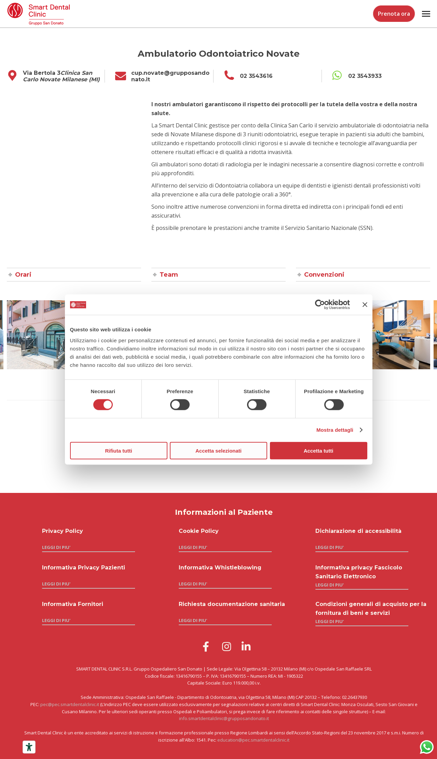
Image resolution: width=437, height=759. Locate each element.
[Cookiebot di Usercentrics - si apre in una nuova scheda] (320, 305)
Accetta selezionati (218, 450)
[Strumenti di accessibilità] (29, 747)
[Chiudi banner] (365, 304)
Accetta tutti (318, 450)
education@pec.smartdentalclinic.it (253, 740)
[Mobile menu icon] (426, 14)
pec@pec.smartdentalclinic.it (69, 704)
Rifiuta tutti (118, 450)
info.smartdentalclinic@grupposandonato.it (224, 718)
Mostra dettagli (334, 430)
